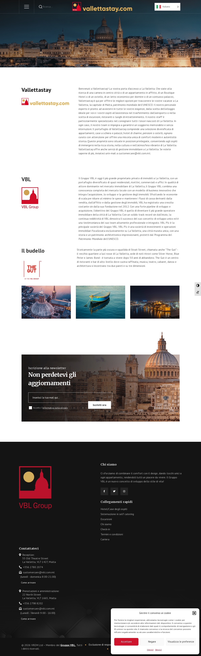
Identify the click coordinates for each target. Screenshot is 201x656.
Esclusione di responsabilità (104, 644)
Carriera (105, 539)
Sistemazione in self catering (117, 514)
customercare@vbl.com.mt (39, 572)
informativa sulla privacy (55, 407)
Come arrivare (28, 582)
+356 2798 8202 (33, 603)
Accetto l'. (50, 407)
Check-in (105, 529)
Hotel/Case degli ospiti (114, 509)
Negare (152, 641)
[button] (194, 613)
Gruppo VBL (67, 645)
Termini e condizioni (112, 534)
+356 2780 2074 (33, 567)
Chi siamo (106, 524)
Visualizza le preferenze (181, 641)
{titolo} (150, 649)
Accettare (126, 641)
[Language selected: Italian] (167, 7)
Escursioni (106, 519)
